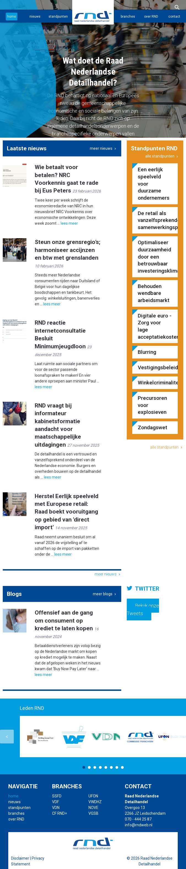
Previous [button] (7, 736)
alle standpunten (162, 156)
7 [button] (116, 767)
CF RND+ (59, 813)
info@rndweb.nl (138, 825)
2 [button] (89, 767)
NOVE (93, 807)
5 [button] (105, 767)
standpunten (58, 16)
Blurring (147, 352)
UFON (93, 796)
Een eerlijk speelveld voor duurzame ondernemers (153, 183)
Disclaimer (20, 858)
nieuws (35, 16)
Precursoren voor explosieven (152, 405)
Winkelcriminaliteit (155, 382)
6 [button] (111, 767)
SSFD (56, 796)
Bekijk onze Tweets (143, 609)
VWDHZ (95, 802)
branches (128, 16)
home (11, 16)
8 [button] (122, 767)
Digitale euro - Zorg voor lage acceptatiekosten (155, 326)
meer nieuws (103, 148)
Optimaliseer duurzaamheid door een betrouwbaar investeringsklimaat (155, 256)
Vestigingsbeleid (155, 367)
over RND (151, 16)
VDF (55, 802)
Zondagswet (152, 427)
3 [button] (94, 767)
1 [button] (83, 767)
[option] (93, 69)
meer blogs (105, 594)
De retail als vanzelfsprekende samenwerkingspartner (155, 220)
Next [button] (179, 736)
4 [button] (100, 767)
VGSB (93, 813)
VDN (56, 807)
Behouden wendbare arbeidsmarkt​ (153, 293)
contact (174, 16)
